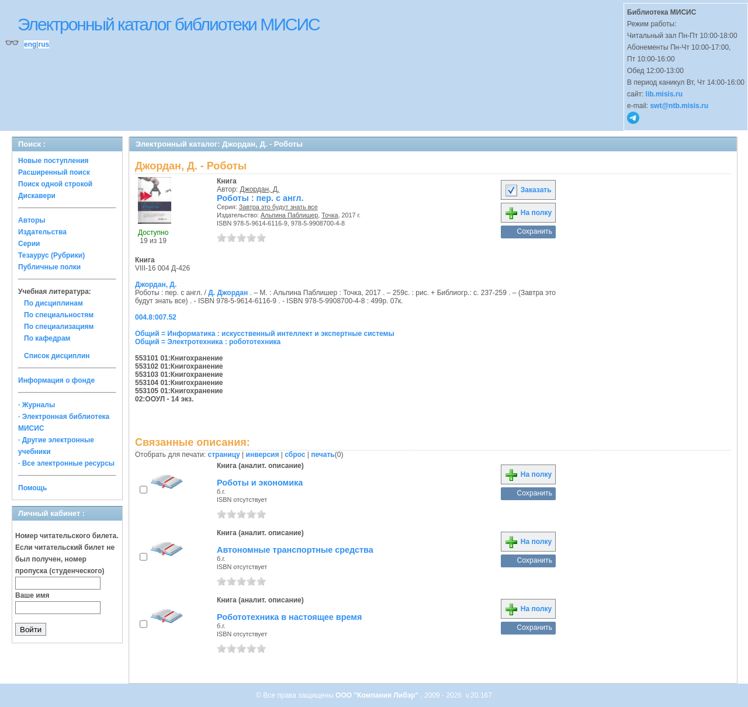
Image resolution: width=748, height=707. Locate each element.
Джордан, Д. (260, 189)
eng (30, 44)
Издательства (42, 232)
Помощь (32, 488)
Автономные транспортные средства (295, 549)
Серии (29, 244)
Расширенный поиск (54, 172)
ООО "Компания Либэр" (377, 695)
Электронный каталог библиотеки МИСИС (169, 24)
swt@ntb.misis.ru (679, 106)
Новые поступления (53, 161)
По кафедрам (47, 338)
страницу (224, 454)
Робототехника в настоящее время (289, 617)
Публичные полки (49, 267)
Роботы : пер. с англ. (260, 198)
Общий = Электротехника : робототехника (207, 342)
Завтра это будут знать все (278, 206)
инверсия (262, 454)
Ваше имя (32, 595)
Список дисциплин (57, 356)
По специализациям (59, 327)
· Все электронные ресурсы (66, 463)
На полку (528, 213)
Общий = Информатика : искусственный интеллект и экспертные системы (264, 334)
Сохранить (534, 231)
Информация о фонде (56, 380)
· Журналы (36, 405)
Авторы (32, 220)
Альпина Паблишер (289, 215)
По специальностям (59, 315)
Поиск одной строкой (55, 184)
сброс (295, 454)
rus (43, 44)
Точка (329, 215)
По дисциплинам (53, 303)
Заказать (527, 190)
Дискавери (37, 196)
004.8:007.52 (155, 317)
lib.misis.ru (664, 94)
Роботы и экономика (260, 482)
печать (323, 454)
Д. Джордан (228, 293)
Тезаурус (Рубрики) (51, 255)
